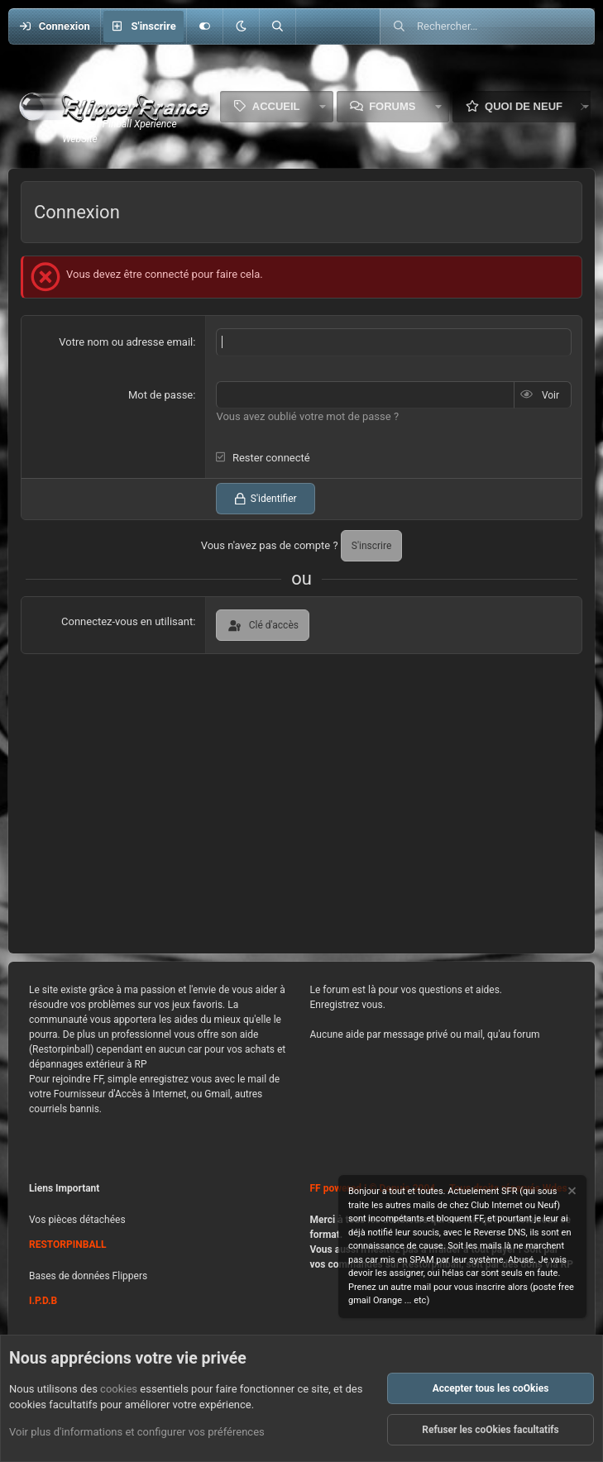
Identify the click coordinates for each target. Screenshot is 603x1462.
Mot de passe (160, 395)
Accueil (276, 106)
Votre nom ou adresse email (126, 342)
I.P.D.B (43, 1301)
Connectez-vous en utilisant (127, 621)
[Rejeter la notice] (570, 1193)
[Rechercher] (277, 26)
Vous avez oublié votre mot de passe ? (307, 416)
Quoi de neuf (523, 106)
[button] (241, 26)
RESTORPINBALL (67, 1244)
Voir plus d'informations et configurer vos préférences (137, 1432)
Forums (392, 106)
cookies (118, 1389)
